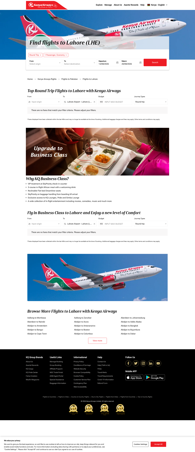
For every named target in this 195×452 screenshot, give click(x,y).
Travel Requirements (105, 376)
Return (124, 61)
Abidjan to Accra (81, 322)
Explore (99, 5)
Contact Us (102, 362)
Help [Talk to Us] (104, 365)
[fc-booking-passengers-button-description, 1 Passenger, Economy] (55, 55)
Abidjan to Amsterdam (37, 326)
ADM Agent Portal (56, 376)
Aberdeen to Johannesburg (133, 318)
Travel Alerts (102, 372)
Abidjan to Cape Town (37, 334)
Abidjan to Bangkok (129, 326)
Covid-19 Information (106, 380)
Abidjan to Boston (82, 330)
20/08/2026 (127, 64)
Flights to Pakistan (69, 79)
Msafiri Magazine (32, 380)
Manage (108, 5)
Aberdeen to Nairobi (36, 322)
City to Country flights (145, 397)
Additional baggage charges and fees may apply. (118, 119)
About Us (118, 5)
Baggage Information (58, 383)
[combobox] (43, 63)
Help (142, 5)
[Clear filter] (94, 102)
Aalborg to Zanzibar (82, 318)
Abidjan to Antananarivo (84, 326)
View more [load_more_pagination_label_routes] (97, 340)
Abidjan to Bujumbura (130, 330)
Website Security (80, 369)
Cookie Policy (79, 376)
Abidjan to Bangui (35, 330)
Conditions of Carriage (82, 365)
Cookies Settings (140, 444)
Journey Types (139, 97)
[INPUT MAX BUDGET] (117, 102)
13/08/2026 (104, 64)
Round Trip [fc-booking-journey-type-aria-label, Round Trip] (34, 55)
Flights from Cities (112, 397)
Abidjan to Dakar (128, 334)
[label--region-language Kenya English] (157, 4)
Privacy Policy (79, 362)
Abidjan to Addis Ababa (131, 322)
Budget (101, 97)
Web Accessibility (80, 387)
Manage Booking (56, 362)
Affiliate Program (56, 369)
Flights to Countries (49, 397)
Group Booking (55, 365)
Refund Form (102, 383)
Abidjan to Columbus (83, 334)
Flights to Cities (63, 397)
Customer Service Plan (82, 380)
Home (30, 79)
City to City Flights (97, 397)
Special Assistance (57, 380)
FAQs (100, 369)
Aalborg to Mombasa (36, 318)
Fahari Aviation (31, 376)
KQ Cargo (29, 369)
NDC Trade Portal (56, 372)
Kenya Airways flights (47, 79)
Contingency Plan (80, 383)
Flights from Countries (127, 397)
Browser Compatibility (82, 372)
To (65, 61)
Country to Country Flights (80, 397)
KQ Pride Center (32, 372)
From (31, 61)
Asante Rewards (131, 5)
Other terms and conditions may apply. (147, 119)
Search (155, 62)
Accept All (158, 444)
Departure (102, 61)
